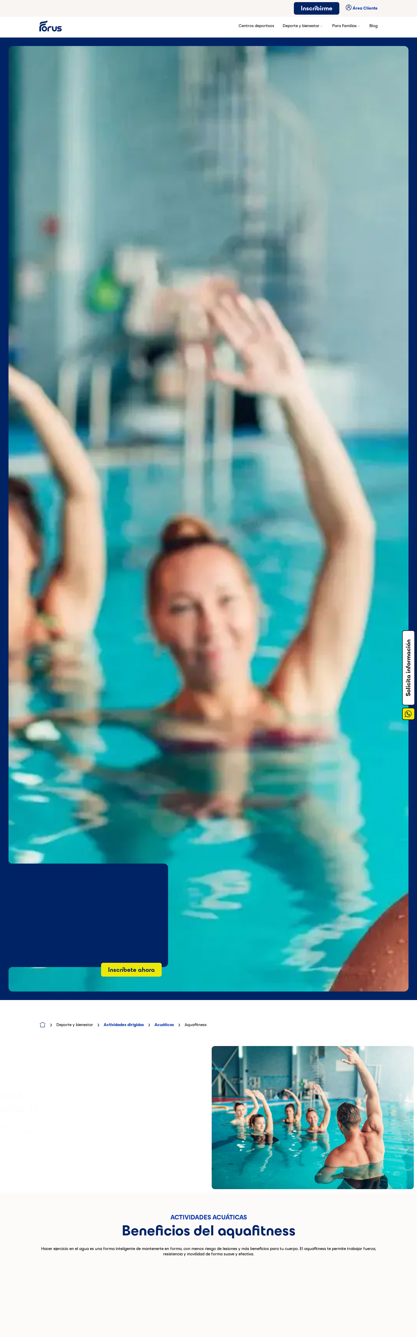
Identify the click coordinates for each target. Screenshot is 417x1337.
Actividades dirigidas (124, 1024)
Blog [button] (373, 25)
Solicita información (408, 667)
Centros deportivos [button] (256, 25)
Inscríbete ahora (131, 969)
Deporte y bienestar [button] (303, 25)
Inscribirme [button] (316, 8)
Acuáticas (164, 1024)
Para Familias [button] (346, 25)
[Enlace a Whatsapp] (408, 714)
